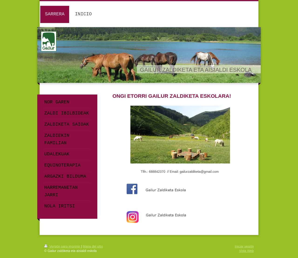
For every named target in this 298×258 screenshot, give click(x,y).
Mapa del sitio (93, 246)
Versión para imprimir (62, 246)
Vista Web (246, 251)
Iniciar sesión (244, 246)
